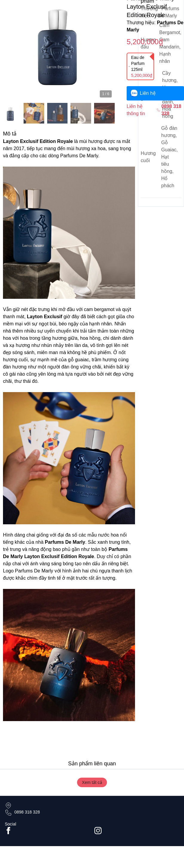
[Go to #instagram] (136, 830)
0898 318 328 (27, 812)
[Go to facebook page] (47, 830)
